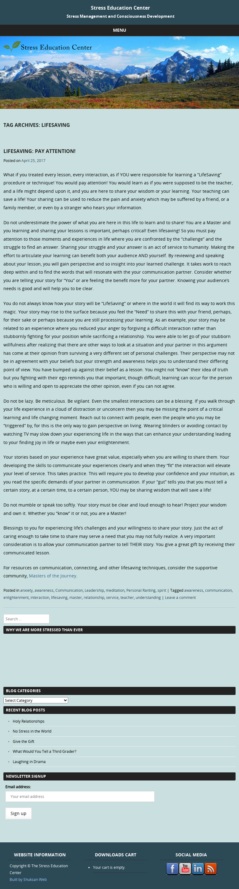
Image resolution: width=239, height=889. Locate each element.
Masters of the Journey (52, 576)
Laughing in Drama (29, 761)
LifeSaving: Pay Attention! (39, 151)
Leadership (94, 590)
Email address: (18, 786)
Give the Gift (23, 741)
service (112, 597)
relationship (94, 597)
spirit (161, 590)
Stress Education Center (120, 7)
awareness (44, 590)
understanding (148, 597)
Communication (69, 590)
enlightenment (16, 597)
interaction (39, 597)
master (75, 597)
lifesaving (59, 597)
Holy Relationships (29, 721)
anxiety (26, 590)
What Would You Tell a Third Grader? (44, 751)
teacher (127, 597)
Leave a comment (180, 597)
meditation (115, 590)
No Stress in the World (32, 731)
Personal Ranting (141, 590)
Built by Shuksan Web (28, 879)
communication (218, 590)
